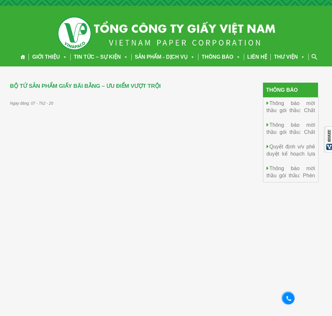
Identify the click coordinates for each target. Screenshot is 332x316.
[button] (63, 57)
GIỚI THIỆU (49, 57)
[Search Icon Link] (314, 56)
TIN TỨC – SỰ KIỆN (101, 57)
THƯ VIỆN (289, 57)
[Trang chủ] (23, 57)
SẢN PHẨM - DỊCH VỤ (165, 57)
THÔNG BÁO (221, 57)
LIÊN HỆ (257, 57)
